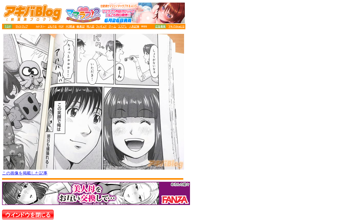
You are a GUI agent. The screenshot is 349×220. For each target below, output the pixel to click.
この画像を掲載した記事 (24, 173)
